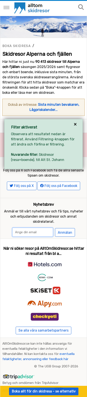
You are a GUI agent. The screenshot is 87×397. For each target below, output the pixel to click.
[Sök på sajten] (81, 7)
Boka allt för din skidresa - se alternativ (44, 391)
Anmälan (65, 232)
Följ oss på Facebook (58, 186)
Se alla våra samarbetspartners (43, 330)
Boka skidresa (16, 46)
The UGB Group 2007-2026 (58, 366)
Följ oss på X (22, 186)
